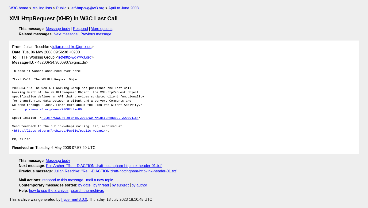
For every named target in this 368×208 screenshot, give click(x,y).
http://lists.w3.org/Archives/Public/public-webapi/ (60, 131)
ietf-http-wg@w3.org (87, 8)
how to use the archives (49, 191)
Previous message (95, 34)
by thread (101, 185)
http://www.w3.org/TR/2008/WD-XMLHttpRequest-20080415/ (90, 118)
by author (139, 185)
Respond (80, 29)
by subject (120, 185)
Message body (58, 29)
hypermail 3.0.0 (74, 199)
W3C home (18, 8)
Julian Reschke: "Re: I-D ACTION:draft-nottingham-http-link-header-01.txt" (115, 171)
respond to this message (62, 180)
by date (84, 185)
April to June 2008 (123, 8)
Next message (66, 34)
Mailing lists (42, 8)
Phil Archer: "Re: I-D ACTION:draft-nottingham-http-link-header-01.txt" (104, 166)
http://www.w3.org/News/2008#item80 (50, 110)
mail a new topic (99, 180)
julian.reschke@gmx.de (72, 47)
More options (102, 29)
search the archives (87, 191)
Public (61, 8)
